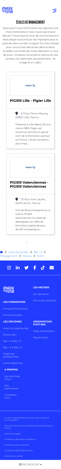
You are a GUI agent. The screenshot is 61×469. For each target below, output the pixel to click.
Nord (40, 255)
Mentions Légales (12, 433)
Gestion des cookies (13, 456)
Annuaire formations (15, 308)
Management (8, 255)
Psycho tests (40, 337)
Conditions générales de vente (18, 450)
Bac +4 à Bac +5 (12, 347)
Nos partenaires (11, 387)
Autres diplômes (13, 363)
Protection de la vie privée (16, 445)
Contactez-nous (11, 396)
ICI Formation (11, 420)
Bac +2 (38, 252)
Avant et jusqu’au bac (16, 328)
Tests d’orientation (44, 331)
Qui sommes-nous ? (12, 378)
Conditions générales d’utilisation (20, 439)
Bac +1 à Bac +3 (12, 340)
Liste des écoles (18, 252)
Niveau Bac (10, 334)
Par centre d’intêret (44, 300)
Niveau (27, 255)
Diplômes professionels (10, 355)
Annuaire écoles (12, 314)
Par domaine (41, 294)
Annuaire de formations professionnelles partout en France (28, 426)
